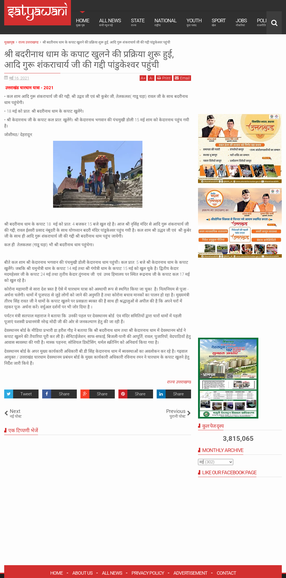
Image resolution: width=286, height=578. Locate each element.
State (137, 22)
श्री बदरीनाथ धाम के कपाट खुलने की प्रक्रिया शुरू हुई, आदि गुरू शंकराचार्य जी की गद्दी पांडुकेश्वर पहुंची (89, 59)
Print (164, 78)
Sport (219, 22)
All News (110, 22)
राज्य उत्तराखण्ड (179, 381)
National (165, 22)
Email (182, 78)
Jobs (241, 22)
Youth (194, 22)
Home (82, 22)
